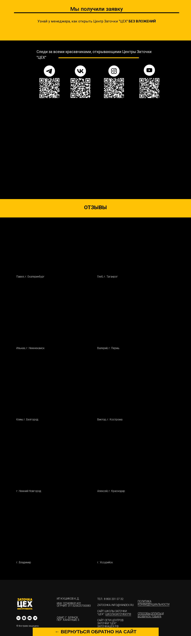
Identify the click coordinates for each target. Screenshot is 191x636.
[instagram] (24, 618)
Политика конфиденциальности (153, 603)
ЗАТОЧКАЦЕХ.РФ (108, 626)
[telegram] (35, 618)
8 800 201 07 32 (113, 599)
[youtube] (29, 618)
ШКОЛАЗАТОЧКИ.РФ (118, 614)
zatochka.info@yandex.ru (115, 605)
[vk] (18, 618)
